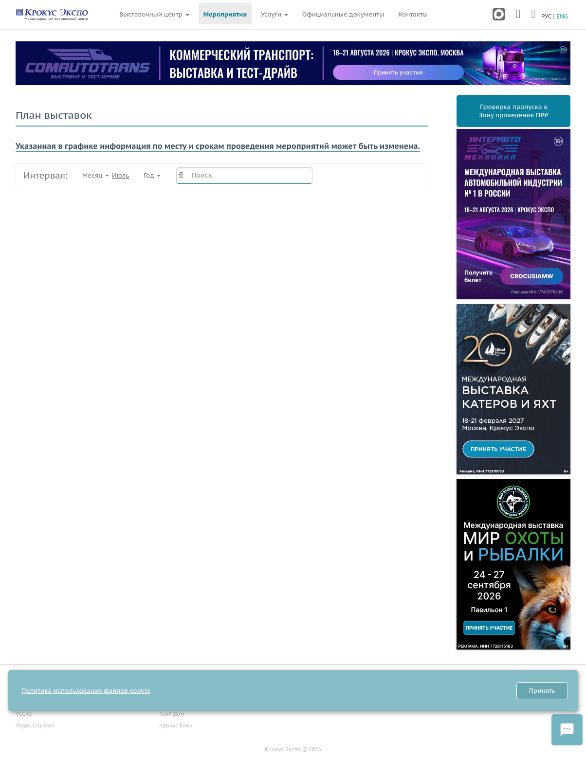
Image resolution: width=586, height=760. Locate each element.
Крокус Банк (175, 725)
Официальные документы (343, 14)
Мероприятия (225, 14)
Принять (542, 691)
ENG (562, 16)
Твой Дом (171, 713)
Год (153, 175)
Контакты (413, 14)
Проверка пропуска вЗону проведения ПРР (513, 111)
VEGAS (24, 713)
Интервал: (45, 175)
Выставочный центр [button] (154, 14)
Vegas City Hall (35, 725)
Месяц (105, 175)
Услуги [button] (274, 14)
